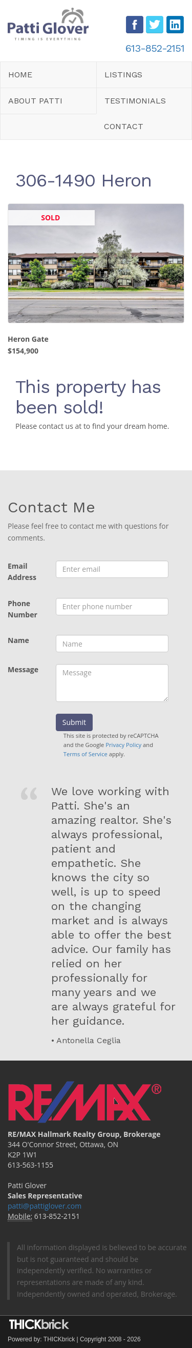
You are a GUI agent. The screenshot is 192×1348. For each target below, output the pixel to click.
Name (18, 640)
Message (23, 669)
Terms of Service (85, 754)
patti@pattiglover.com (44, 1206)
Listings (123, 74)
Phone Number (22, 609)
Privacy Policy (123, 745)
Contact (123, 126)
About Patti (35, 101)
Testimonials (135, 101)
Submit (74, 722)
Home (20, 74)
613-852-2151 (154, 48)
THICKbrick (59, 1339)
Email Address (22, 572)
